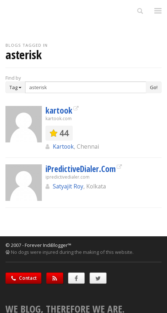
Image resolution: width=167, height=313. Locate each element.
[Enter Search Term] (85, 87)
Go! (154, 87)
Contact (23, 278)
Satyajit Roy (68, 186)
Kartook (63, 146)
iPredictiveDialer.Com (80, 169)
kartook (58, 110)
